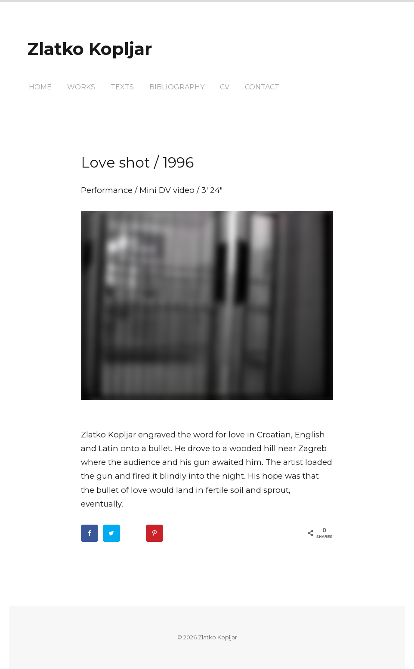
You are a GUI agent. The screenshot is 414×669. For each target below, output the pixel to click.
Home (40, 87)
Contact (262, 87)
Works (81, 87)
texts (122, 87)
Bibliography (176, 87)
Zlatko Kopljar (89, 48)
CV (224, 87)
